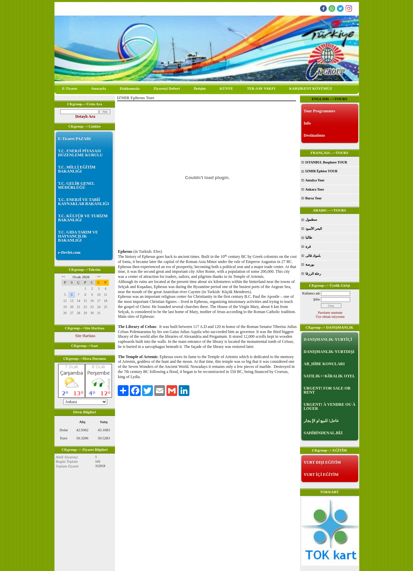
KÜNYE (226, 88)
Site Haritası (85, 335)
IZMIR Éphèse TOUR (321, 171)
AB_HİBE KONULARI (324, 363)
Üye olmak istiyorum (330, 317)
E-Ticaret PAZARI (74, 138)
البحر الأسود (313, 228)
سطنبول (311, 219)
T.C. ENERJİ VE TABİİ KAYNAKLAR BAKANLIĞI (83, 201)
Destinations (314, 135)
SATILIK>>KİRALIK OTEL (329, 376)
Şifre (316, 299)
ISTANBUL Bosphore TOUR (326, 162)
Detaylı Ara (85, 116)
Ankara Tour (314, 189)
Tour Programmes (319, 111)
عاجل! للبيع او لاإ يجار (321, 420)
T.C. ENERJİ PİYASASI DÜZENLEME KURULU (80, 153)
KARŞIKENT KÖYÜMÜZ (310, 88)
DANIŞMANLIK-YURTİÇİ (328, 339)
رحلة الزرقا (313, 274)
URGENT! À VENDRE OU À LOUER (329, 406)
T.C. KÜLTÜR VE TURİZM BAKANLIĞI (83, 218)
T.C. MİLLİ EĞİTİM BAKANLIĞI (76, 169)
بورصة (309, 264)
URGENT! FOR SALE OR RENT (327, 390)
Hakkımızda (129, 88)
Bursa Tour (313, 198)
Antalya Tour (315, 180)
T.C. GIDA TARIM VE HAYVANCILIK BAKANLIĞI (78, 236)
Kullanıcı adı (311, 293)
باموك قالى (313, 256)
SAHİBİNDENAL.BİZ (323, 433)
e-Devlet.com (69, 252)
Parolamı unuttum (330, 312)
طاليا (308, 237)
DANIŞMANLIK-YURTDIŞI (329, 351)
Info (307, 123)
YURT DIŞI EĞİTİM (322, 462)
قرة (308, 246)
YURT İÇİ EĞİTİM (321, 474)
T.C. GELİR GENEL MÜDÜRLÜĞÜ (76, 185)
